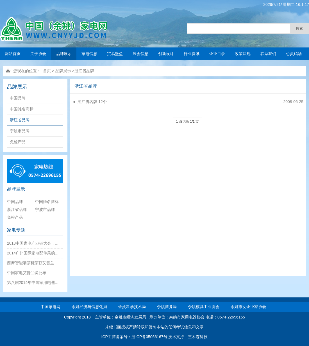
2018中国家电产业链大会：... (32, 243)
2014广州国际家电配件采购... (32, 253)
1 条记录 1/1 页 (187, 122)
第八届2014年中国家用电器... (32, 282)
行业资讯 (191, 53)
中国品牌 (18, 98)
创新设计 (166, 53)
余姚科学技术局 (132, 306)
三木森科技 (198, 336)
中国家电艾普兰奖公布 (26, 272)
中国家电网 (50, 306)
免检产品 (18, 142)
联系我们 (268, 53)
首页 (47, 71)
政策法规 (243, 53)
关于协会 (38, 53)
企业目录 (217, 53)
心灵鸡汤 (294, 53)
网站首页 (13, 53)
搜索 (299, 28)
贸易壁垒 (115, 53)
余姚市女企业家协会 (248, 306)
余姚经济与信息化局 (89, 306)
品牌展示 (64, 53)
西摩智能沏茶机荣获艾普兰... (32, 263)
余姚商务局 (167, 306)
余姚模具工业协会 (203, 306)
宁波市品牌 (19, 131)
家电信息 (89, 53)
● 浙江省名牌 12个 (90, 101)
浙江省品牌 (84, 71)
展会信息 (140, 53)
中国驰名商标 (21, 109)
